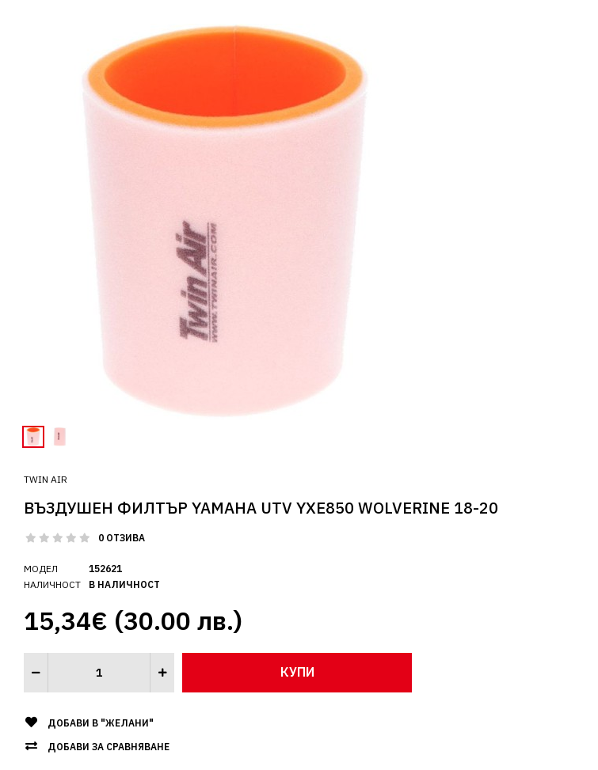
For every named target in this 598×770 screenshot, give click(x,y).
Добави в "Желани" (101, 722)
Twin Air (45, 479)
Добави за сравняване (108, 746)
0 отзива (121, 538)
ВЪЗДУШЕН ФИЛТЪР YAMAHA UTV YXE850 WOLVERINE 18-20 (261, 507)
